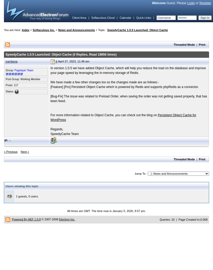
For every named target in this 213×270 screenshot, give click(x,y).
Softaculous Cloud (103, 17)
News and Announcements (76, 30)
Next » (25, 151)
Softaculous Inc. (44, 30)
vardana (11, 61)
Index (26, 30)
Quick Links (143, 17)
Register (205, 3)
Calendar (125, 17)
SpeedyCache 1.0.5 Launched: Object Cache (137, 30)
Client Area (79, 17)
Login (191, 3)
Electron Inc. (67, 219)
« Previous (11, 151)
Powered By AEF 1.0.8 (26, 219)
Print (202, 44)
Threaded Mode (184, 44)
